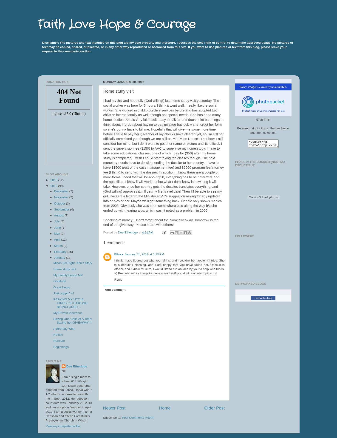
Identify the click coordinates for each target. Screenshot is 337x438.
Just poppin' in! (63, 293)
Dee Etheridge (76, 366)
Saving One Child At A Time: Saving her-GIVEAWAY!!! (72, 320)
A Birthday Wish (64, 328)
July (57, 221)
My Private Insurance (67, 313)
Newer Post (114, 408)
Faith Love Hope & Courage (116, 25)
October (60, 203)
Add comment (115, 289)
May (57, 233)
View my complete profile (63, 426)
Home (165, 408)
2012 (54, 186)
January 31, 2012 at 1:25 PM (144, 254)
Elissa (118, 254)
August (59, 215)
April (57, 239)
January (60, 257)
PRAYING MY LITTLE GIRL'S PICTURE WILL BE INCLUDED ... (71, 303)
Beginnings (61, 347)
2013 (54, 180)
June (58, 227)
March (59, 245)
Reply (118, 279)
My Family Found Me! (68, 275)
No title (58, 334)
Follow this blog (263, 299)
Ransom (59, 340)
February (61, 251)
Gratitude (59, 281)
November (61, 197)
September (62, 209)
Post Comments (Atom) (138, 417)
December (61, 191)
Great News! (62, 287)
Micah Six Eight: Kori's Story (72, 263)
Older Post (214, 408)
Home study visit (64, 269)
